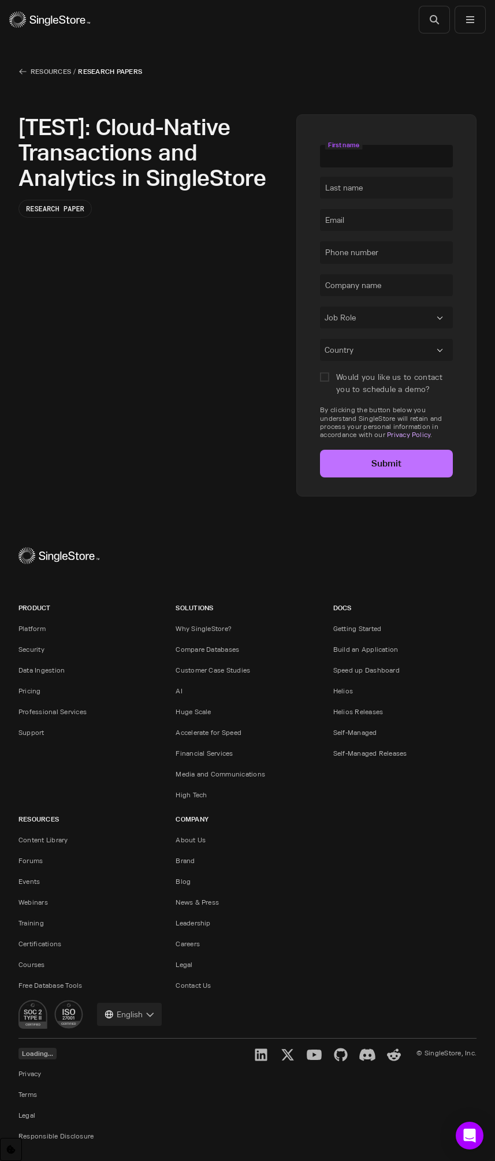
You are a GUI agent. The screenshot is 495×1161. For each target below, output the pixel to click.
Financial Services (204, 753)
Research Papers (110, 71)
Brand (185, 860)
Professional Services (52, 711)
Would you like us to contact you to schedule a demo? (389, 383)
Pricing (29, 690)
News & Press (197, 902)
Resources (51, 71)
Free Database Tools (50, 985)
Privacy (30, 1073)
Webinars (33, 902)
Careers (188, 943)
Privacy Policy (408, 434)
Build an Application (366, 649)
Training (31, 923)
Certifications (39, 943)
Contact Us (193, 985)
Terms (27, 1094)
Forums (30, 860)
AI (179, 690)
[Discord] (367, 1055)
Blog (183, 881)
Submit (386, 463)
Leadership (193, 923)
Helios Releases (358, 711)
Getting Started (357, 628)
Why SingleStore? (204, 628)
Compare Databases (207, 649)
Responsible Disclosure (56, 1136)
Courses (31, 964)
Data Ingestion (41, 670)
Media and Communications (220, 774)
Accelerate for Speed (208, 732)
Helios (343, 690)
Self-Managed (355, 732)
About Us (191, 839)
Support (31, 732)
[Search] (434, 19)
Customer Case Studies (213, 670)
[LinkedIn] (261, 1055)
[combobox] (327, 319)
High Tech (191, 794)
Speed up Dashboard (366, 670)
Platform (32, 628)
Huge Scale (193, 711)
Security (31, 649)
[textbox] (386, 156)
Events (29, 881)
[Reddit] (394, 1055)
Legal (184, 964)
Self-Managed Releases (370, 753)
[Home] (49, 19)
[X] (287, 1055)
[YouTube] (314, 1055)
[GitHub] (340, 1055)
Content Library (43, 839)
